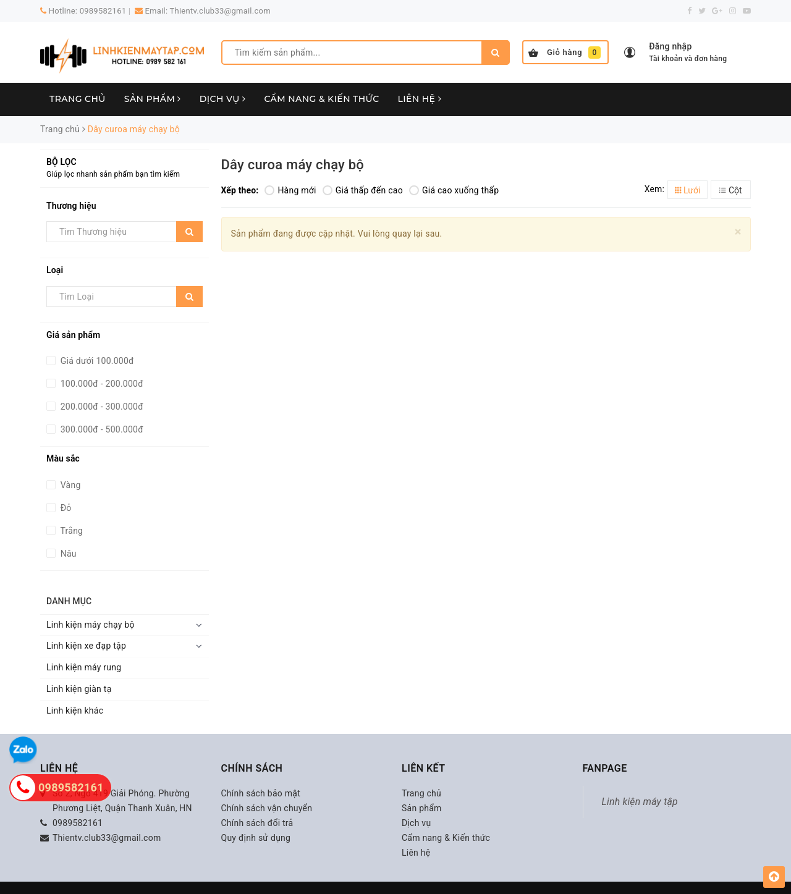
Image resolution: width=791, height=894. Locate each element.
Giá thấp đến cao (363, 190)
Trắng (70, 531)
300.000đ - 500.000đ (100, 429)
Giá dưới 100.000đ (96, 361)
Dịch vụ (223, 98)
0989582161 (103, 10)
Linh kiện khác (74, 710)
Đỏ (65, 508)
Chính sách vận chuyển (267, 808)
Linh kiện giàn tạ (79, 689)
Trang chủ (77, 98)
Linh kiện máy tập (640, 802)
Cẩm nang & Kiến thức (321, 98)
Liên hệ (419, 98)
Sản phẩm (152, 98)
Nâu (67, 554)
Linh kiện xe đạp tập (86, 646)
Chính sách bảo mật (260, 793)
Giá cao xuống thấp (454, 190)
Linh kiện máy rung (83, 667)
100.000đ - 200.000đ (100, 384)
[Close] (738, 232)
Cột (730, 190)
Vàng (69, 485)
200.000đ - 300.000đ (100, 406)
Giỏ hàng (564, 52)
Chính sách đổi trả (257, 823)
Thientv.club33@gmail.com (220, 10)
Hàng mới (290, 190)
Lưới (688, 190)
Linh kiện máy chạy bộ (90, 625)
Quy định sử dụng (256, 838)
